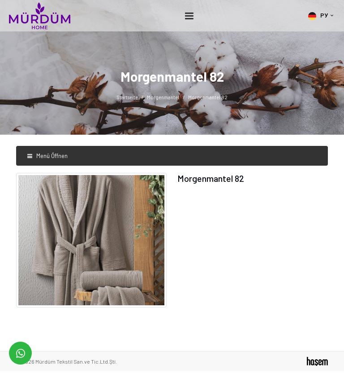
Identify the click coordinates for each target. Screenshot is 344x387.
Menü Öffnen (47, 155)
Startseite (127, 97)
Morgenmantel (163, 97)
